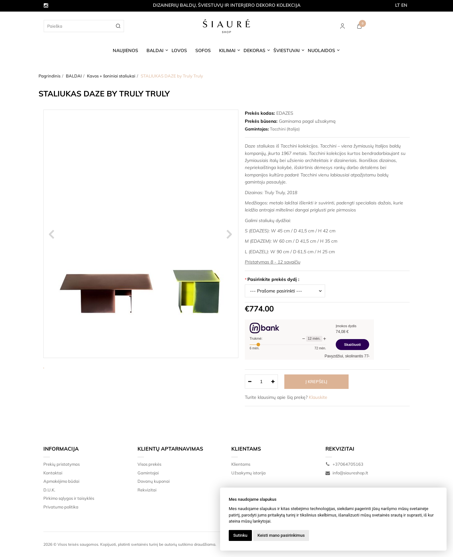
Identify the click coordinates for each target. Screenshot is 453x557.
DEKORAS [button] (254, 50)
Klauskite (318, 397)
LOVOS (179, 50)
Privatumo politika (60, 506)
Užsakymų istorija (248, 472)
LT (397, 5)
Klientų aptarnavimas (170, 448)
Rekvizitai (147, 489)
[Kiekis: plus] (273, 381)
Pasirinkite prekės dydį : (273, 279)
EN (404, 5)
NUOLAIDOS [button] (321, 50)
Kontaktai (52, 472)
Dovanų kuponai (154, 481)
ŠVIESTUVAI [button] (286, 50)
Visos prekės (149, 464)
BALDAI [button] (155, 50)
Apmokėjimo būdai (61, 481)
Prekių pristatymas (61, 464)
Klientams (246, 448)
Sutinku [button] (240, 535)
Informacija (61, 448)
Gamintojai (148, 472)
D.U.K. (49, 489)
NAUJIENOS (125, 50)
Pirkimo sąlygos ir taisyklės (68, 498)
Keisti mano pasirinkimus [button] (281, 535)
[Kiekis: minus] (249, 381)
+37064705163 (344, 464)
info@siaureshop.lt (346, 472)
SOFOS (203, 50)
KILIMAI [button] (227, 50)
